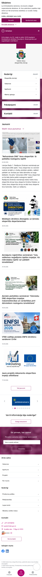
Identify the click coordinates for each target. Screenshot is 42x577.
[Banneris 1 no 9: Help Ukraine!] (21, 401)
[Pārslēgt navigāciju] (21, 572)
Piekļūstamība (7, 500)
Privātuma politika (8, 494)
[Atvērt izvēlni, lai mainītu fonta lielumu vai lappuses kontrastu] (32, 573)
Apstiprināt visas (31, 20)
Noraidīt (11, 20)
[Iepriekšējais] (4, 401)
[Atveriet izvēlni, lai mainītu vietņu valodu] (9, 573)
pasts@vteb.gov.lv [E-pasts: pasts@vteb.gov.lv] (10, 526)
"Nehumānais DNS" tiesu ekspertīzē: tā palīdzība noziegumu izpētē (19, 157)
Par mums (5, 481)
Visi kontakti (12, 539)
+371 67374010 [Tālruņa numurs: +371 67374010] (9, 523)
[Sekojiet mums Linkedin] (7, 551)
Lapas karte (6, 505)
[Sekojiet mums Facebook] (3, 551)
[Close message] (38, 31)
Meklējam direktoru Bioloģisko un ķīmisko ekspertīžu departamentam (20, 220)
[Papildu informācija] (11, 533)
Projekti (5, 475)
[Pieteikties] (22, 449)
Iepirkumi (5, 470)
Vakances (5, 464)
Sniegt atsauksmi (21, 422)
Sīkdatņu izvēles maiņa (10, 511)
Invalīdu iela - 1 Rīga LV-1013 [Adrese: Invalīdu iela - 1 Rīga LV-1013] (13, 529)
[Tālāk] (37, 401)
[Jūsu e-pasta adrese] (21, 442)
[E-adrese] (6, 533)
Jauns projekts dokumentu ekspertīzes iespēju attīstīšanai (19, 374)
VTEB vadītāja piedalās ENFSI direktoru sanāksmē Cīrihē (19, 338)
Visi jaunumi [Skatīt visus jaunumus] (21, 388)
